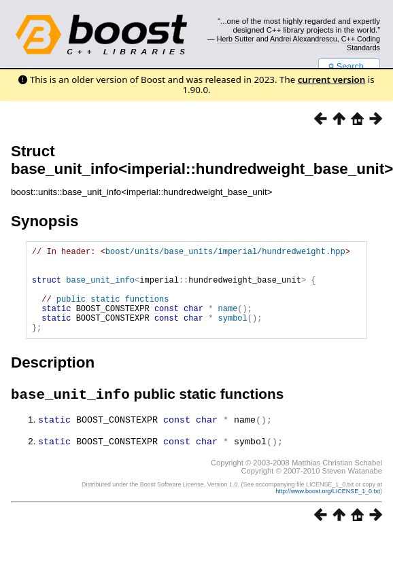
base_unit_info (100, 287)
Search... (349, 66)
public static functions (112, 311)
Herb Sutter (235, 39)
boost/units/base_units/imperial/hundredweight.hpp (225, 253)
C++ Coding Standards (360, 43)
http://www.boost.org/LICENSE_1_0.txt (327, 510)
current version (332, 79)
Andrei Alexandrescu (303, 39)
